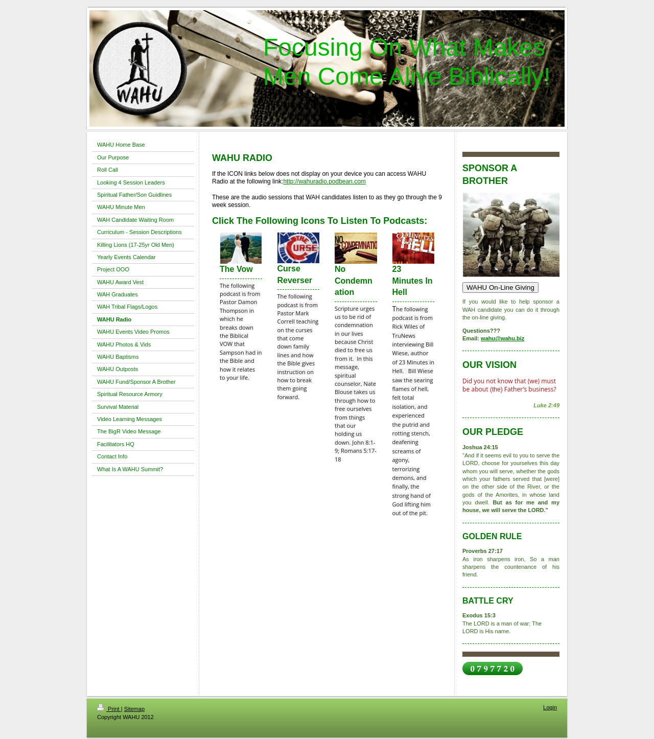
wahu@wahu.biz (502, 338)
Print (109, 709)
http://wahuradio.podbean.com (324, 181)
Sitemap (134, 709)
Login (550, 707)
